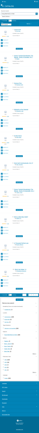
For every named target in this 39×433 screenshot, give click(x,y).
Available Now (8, 309)
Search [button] (19, 391)
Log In (37, 1)
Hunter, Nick (7, 349)
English (6, 378)
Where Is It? (4, 40)
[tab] (29, 24)
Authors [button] (5, 338)
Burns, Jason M (8, 343)
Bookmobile (7, 319)
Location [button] (5, 313)
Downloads (4, 399)
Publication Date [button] (7, 356)
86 (7, 276)
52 (7, 90)
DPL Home (4, 387)
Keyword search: (5, 11)
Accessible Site (6, 414)
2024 (6, 364)
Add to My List (19, 48)
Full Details (5, 43)
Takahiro (6, 341)
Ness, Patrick (7, 346)
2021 (6, 370)
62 (7, 250)
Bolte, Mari (6, 351)
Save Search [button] (20, 299)
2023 (6, 367)
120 (8, 223)
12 (7, 169)
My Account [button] (19, 395)
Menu (4, 1)
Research (4, 403)
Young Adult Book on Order (10, 334)
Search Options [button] (6, 16)
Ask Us (3, 410)
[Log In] (34, 1)
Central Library (8, 316)
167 (8, 36)
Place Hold (4, 46)
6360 (8, 142)
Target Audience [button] (7, 325)
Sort (2, 22)
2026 (6, 359)
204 (8, 116)
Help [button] (19, 407)
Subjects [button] (5, 331)
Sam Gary (7, 322)
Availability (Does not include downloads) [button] (13, 306)
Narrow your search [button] (8, 303)
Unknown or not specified (10, 328)
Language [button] (5, 375)
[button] (29, 24)
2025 (6, 362)
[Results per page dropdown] (10, 21)
